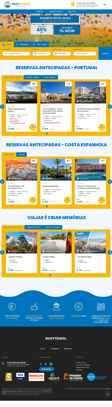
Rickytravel (56, 339)
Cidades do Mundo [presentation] (34, 227)
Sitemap (79, 370)
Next (110, 106)
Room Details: (78, 49)
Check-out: (57, 49)
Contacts (55, 349)
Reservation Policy (82, 367)
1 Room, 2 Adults (81, 54)
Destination (6, 49)
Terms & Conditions (83, 365)
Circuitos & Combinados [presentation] (13, 227)
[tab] (13, 77)
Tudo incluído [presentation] (9, 154)
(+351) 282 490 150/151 (87, 4)
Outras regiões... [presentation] (50, 77)
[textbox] (16, 53)
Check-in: (35, 49)
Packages (22, 44)
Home (42, 349)
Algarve (40, 11)
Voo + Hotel (40, 44)
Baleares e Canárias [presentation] (52, 227)
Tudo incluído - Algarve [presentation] (12, 77)
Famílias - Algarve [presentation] (32, 77)
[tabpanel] (56, 31)
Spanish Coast (56, 11)
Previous (2, 106)
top (107, 394)
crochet (107, 389)
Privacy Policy (81, 363)
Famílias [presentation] (21, 154)
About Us (71, 11)
